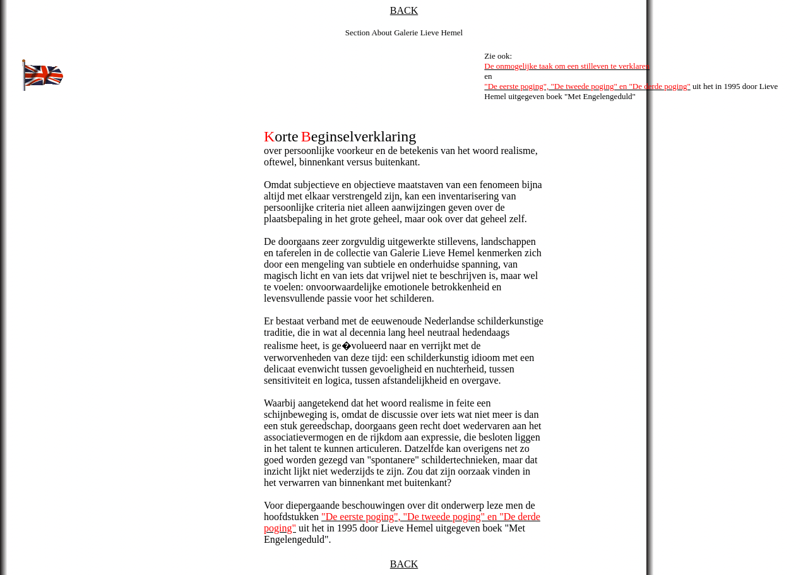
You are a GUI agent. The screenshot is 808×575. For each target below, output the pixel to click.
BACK (404, 10)
